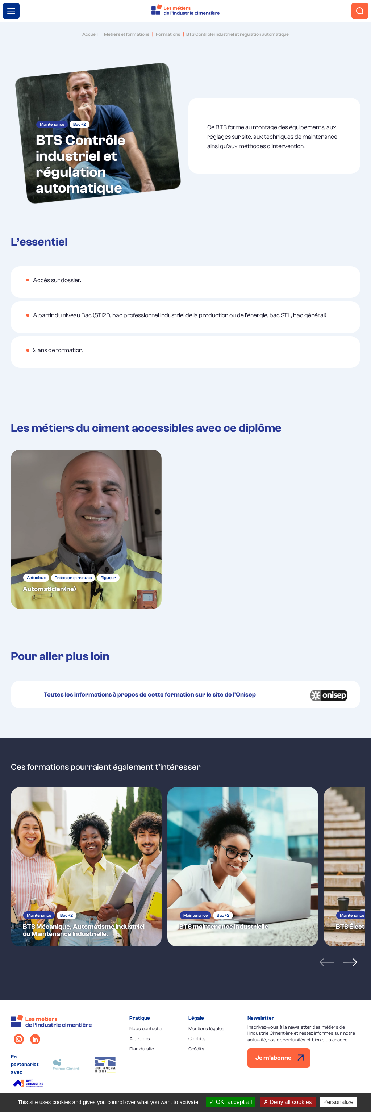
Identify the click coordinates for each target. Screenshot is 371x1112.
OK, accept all (230, 1102)
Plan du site (141, 1049)
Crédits (196, 1049)
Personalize (338, 1102)
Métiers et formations (126, 34)
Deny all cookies (287, 1102)
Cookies (197, 1038)
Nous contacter (146, 1028)
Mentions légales (206, 1028)
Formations (168, 34)
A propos (139, 1038)
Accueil (90, 34)
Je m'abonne (279, 1057)
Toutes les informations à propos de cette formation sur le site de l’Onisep (150, 694)
